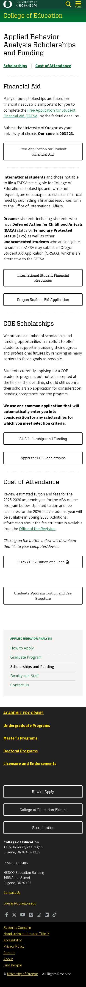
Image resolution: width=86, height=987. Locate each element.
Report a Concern (17, 927)
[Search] (68, 4)
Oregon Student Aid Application (43, 300)
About (8, 959)
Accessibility (12, 940)
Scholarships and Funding (32, 666)
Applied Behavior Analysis (31, 638)
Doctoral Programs (20, 751)
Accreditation (43, 827)
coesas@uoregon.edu (19, 903)
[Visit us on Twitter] (14, 915)
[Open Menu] (79, 4)
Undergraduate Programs (26, 726)
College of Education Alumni (43, 810)
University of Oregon (22, 973)
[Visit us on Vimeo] (31, 915)
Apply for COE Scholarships (43, 458)
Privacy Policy (13, 946)
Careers (9, 952)
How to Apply (22, 648)
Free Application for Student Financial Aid (43, 151)
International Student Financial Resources (43, 277)
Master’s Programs (20, 738)
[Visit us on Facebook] (6, 915)
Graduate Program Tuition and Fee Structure (43, 595)
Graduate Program (26, 657)
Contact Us (19, 685)
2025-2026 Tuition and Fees (40, 562)
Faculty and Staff (24, 676)
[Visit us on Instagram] (39, 915)
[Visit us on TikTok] (54, 915)
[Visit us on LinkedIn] (47, 915)
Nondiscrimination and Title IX (26, 933)
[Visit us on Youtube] (22, 915)
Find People (12, 965)
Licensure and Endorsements (29, 764)
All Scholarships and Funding (43, 439)
